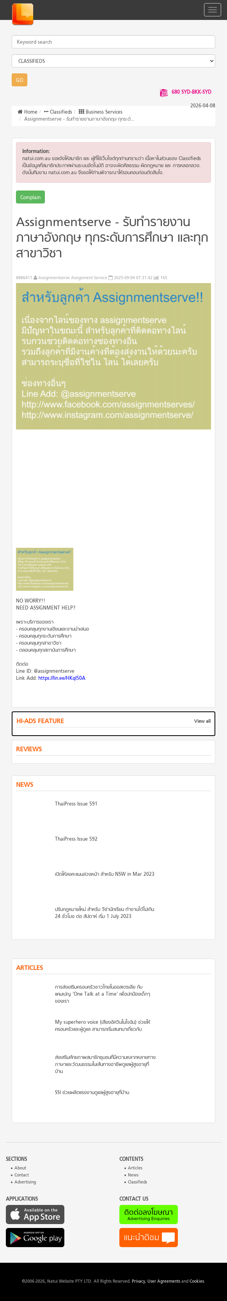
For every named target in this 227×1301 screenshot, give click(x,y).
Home (27, 112)
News (133, 1175)
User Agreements (163, 1281)
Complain (30, 198)
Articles (135, 1168)
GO (19, 81)
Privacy (138, 1281)
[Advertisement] (113, 491)
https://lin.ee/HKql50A (61, 679)
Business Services (100, 112)
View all (202, 721)
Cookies (197, 1281)
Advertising (25, 1182)
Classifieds (58, 112)
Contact (21, 1175)
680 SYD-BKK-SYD (191, 92)
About (20, 1168)
